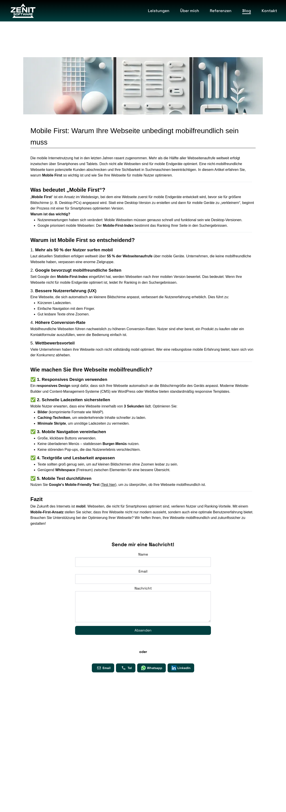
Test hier (108, 485)
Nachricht (143, 588)
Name (143, 554)
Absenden (143, 630)
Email (143, 571)
